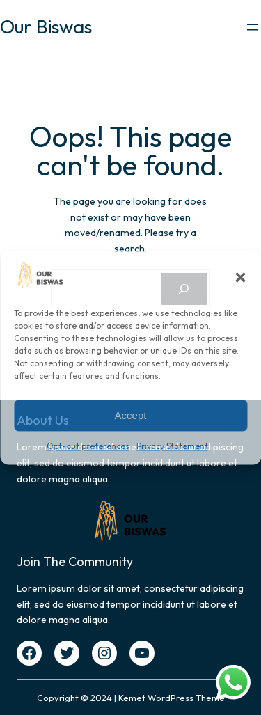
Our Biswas (46, 26)
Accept (131, 415)
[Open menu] (252, 27)
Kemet (131, 697)
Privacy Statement (172, 446)
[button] (240, 277)
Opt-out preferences (88, 446)
